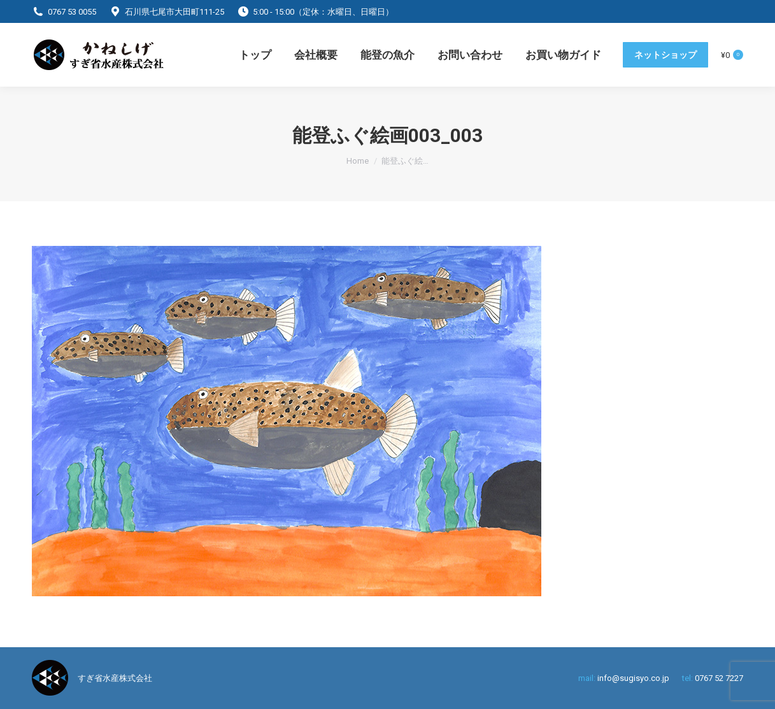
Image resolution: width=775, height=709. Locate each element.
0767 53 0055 (72, 12)
